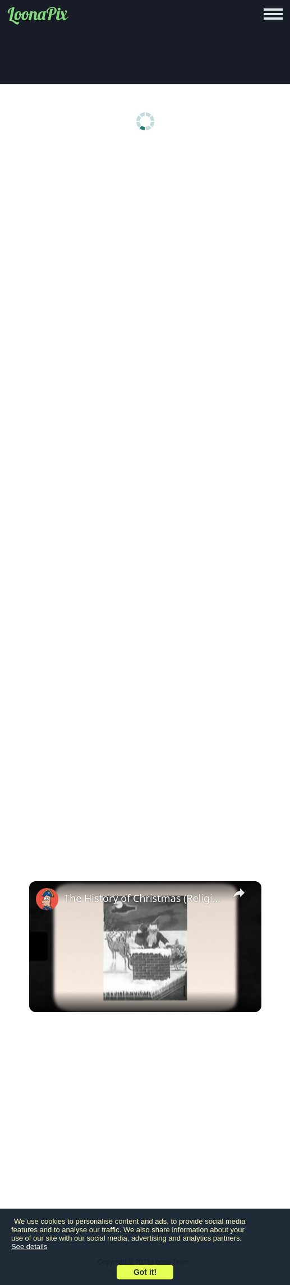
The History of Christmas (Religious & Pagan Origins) (143, 898)
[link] (47, 899)
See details (29, 1246)
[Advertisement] (145, 237)
